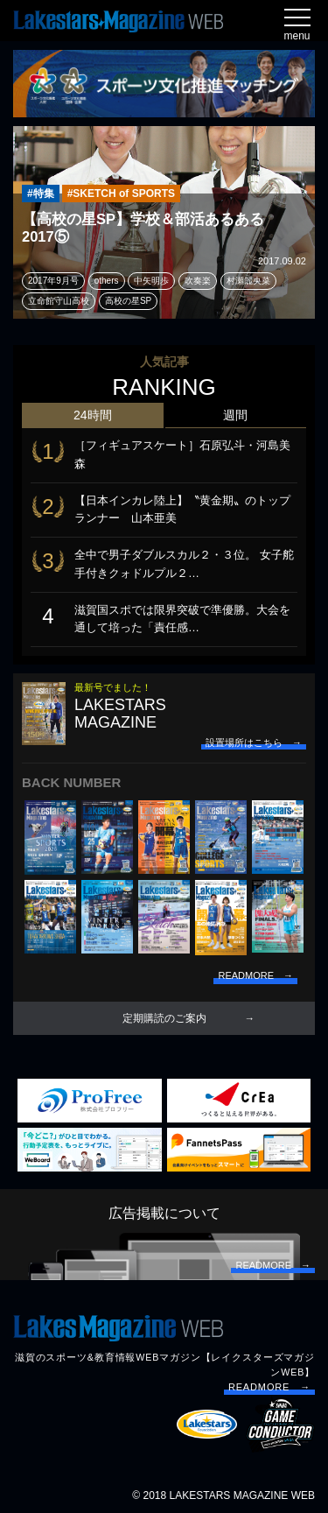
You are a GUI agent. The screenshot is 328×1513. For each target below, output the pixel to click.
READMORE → (269, 1387)
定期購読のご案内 (164, 1018)
